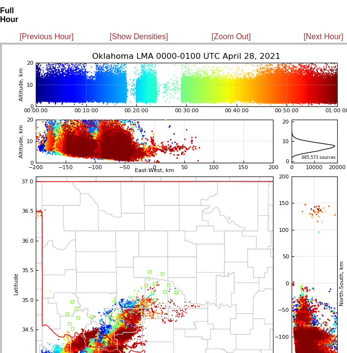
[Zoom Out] (231, 36)
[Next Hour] (323, 36)
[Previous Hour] (47, 36)
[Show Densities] (139, 36)
